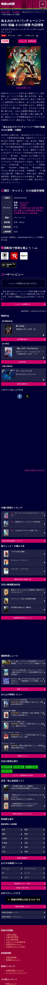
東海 (26, 834)
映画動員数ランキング (15, 970)
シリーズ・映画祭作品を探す (22, 775)
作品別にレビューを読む (15, 947)
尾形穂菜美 (30, 210)
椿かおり (25, 213)
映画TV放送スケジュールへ (23, 814)
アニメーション (30, 868)
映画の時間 (5, 12)
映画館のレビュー (13, 960)
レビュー (22, 41)
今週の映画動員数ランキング (12, 541)
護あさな (22, 210)
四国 (26, 847)
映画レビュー (23, 756)
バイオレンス (29, 35)
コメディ (5, 877)
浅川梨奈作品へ (22, 339)
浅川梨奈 (23, 208)
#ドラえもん (6, 767)
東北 (26, 838)
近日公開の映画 (12, 939)
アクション (11, 35)
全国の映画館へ (22, 858)
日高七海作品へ (22, 384)
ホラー (20, 35)
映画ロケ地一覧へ (22, 888)
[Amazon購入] (23, 88)
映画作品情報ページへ (10, 912)
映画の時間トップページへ (12, 917)
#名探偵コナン (31, 767)
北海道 (4, 838)
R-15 (3, 35)
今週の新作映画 (12, 937)
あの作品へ (23, 362)
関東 (26, 830)
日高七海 (35, 208)
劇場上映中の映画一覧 (23, 579)
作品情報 (16, 12)
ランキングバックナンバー (16, 973)
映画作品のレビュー (14, 944)
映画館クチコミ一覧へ (23, 884)
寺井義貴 (17, 213)
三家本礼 (23, 205)
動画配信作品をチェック (23, 618)
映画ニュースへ (22, 689)
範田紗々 (39, 210)
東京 (3, 830)
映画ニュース (11, 984)
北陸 (26, 843)
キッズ (26, 873)
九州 (3, 852)
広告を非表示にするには (34, 470)
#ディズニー (6, 771)
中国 (3, 847)
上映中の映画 (11, 935)
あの (29, 208)
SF (3, 873)
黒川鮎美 (33, 213)
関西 (3, 834)
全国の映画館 (11, 957)
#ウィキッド (18, 767)
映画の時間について (22, 906)
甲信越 (4, 843)
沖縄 (26, 852)
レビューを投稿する (22, 304)
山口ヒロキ (24, 202)
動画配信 (31, 41)
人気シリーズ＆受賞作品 (15, 942)
